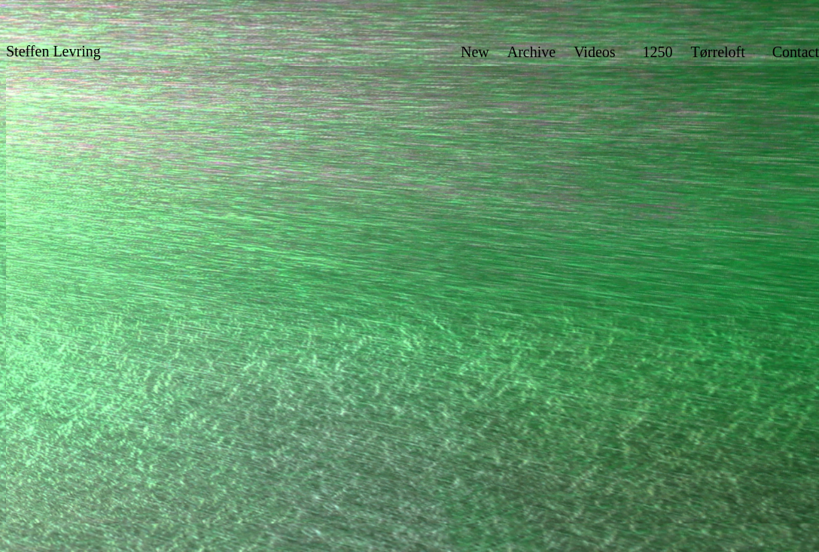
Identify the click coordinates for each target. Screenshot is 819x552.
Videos (594, 52)
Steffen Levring (53, 51)
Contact (795, 52)
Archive (531, 52)
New (475, 52)
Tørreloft (718, 52)
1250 (658, 52)
